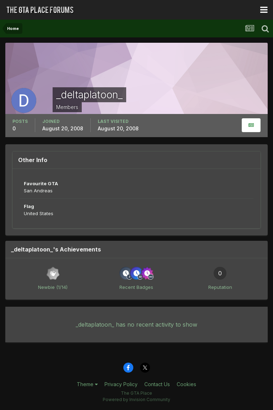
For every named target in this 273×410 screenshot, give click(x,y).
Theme (87, 384)
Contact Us (157, 384)
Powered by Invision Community (136, 399)
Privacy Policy (121, 384)
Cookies (186, 384)
